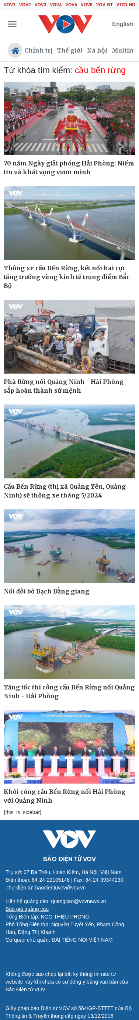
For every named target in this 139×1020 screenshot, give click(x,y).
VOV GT (104, 4)
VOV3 (40, 4)
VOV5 (71, 4)
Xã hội (97, 50)
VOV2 (25, 4)
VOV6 (87, 4)
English (122, 24)
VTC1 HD (126, 4)
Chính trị (38, 50)
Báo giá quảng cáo (27, 909)
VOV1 (9, 4)
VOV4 (56, 4)
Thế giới (70, 50)
